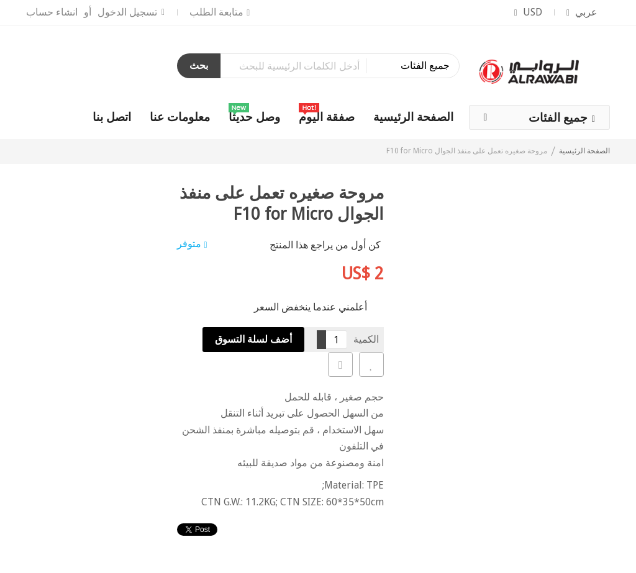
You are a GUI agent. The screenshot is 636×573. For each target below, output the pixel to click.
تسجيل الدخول (127, 12)
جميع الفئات (558, 117)
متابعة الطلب (216, 12)
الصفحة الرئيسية (584, 151)
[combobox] (340, 65)
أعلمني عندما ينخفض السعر (310, 307)
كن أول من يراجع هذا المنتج (325, 245)
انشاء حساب (52, 12)
